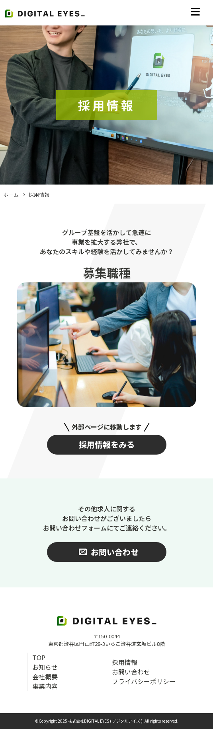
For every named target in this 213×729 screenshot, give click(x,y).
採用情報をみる (107, 444)
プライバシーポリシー (144, 681)
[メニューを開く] (195, 12)
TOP (38, 657)
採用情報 (39, 194)
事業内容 (45, 686)
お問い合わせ (131, 672)
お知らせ (45, 667)
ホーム (11, 194)
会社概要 (45, 676)
